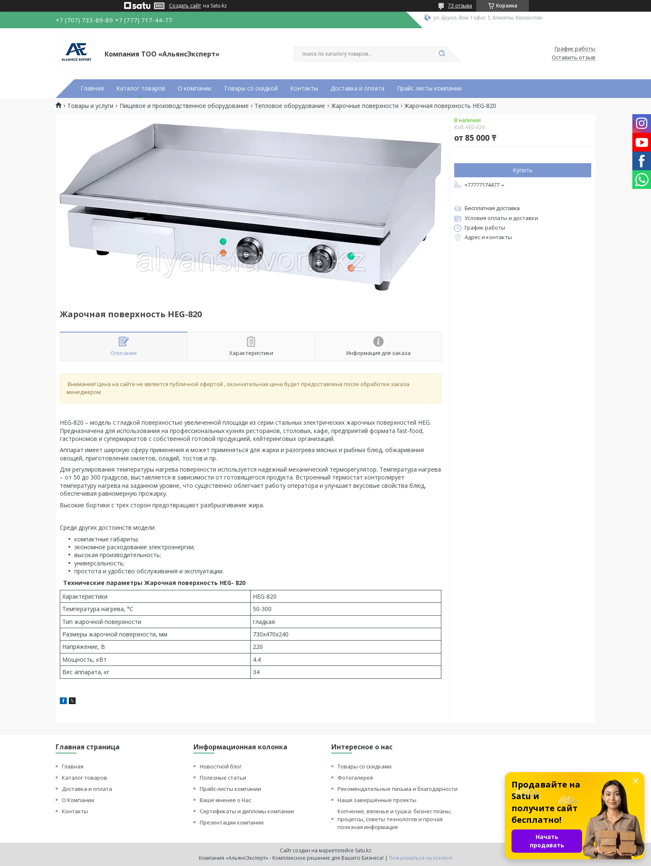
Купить (523, 170)
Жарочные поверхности (365, 106)
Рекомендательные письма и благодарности (398, 789)
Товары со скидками (365, 766)
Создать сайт (185, 6)
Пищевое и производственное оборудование (184, 106)
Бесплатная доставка (492, 208)
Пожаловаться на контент (421, 857)
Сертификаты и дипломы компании (247, 811)
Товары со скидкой (251, 88)
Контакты (304, 88)
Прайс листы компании (429, 88)
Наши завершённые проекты (377, 800)
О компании (194, 88)
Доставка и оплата (357, 88)
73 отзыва (460, 5)
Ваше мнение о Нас (225, 800)
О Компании (78, 800)
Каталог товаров (140, 88)
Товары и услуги (90, 106)
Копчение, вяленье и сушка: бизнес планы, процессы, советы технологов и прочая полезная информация (395, 819)
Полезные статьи (223, 777)
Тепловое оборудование (290, 106)
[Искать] (441, 53)
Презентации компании (232, 822)
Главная (92, 88)
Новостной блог (221, 766)
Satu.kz (363, 850)
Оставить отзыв (573, 58)
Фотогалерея (355, 777)
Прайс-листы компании (230, 789)
